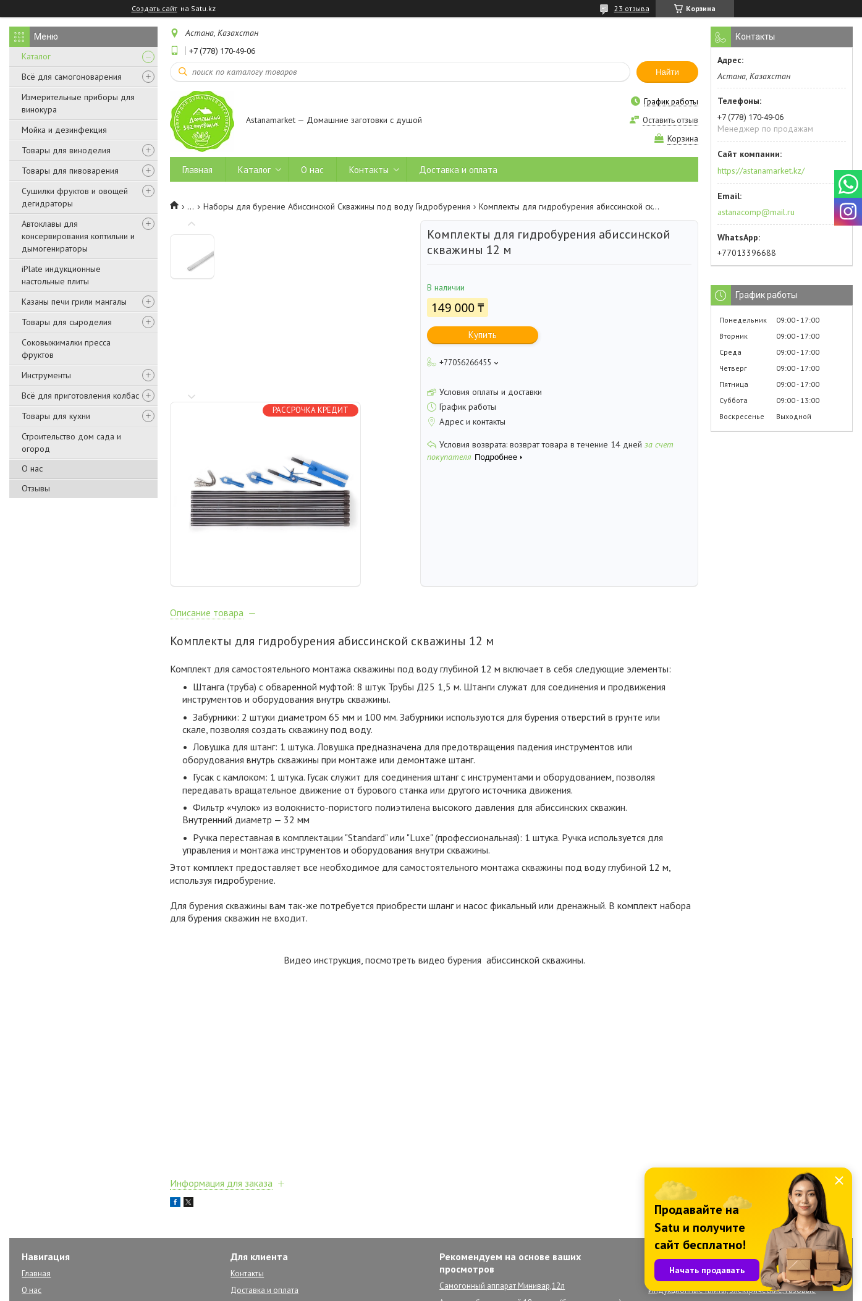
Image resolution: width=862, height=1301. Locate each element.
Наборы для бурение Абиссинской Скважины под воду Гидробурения (336, 206)
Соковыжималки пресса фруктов (66, 348)
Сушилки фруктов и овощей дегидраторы (75, 197)
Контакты (369, 169)
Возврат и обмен (261, 1219)
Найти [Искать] (667, 72)
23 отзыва (631, 8)
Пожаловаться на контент (603, 1289)
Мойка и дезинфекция (64, 129)
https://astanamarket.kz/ (761, 170)
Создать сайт (154, 8)
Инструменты (46, 375)
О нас (32, 468)
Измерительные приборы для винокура (78, 103)
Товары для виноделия (66, 150)
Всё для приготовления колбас (80, 395)
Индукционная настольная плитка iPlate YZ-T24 (525, 1215)
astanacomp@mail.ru (756, 212)
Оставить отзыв (670, 120)
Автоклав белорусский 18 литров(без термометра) (530, 1198)
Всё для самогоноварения (72, 76)
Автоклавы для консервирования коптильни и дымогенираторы (78, 236)
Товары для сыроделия (67, 322)
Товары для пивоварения (70, 170)
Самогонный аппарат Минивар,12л (502, 1181)
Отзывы (36, 488)
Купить (482, 335)
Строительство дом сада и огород (71, 442)
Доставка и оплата (458, 169)
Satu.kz (485, 1277)
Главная (197, 169)
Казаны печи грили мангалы (74, 301)
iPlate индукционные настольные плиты (61, 275)
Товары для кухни (56, 416)
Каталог (36, 56)
